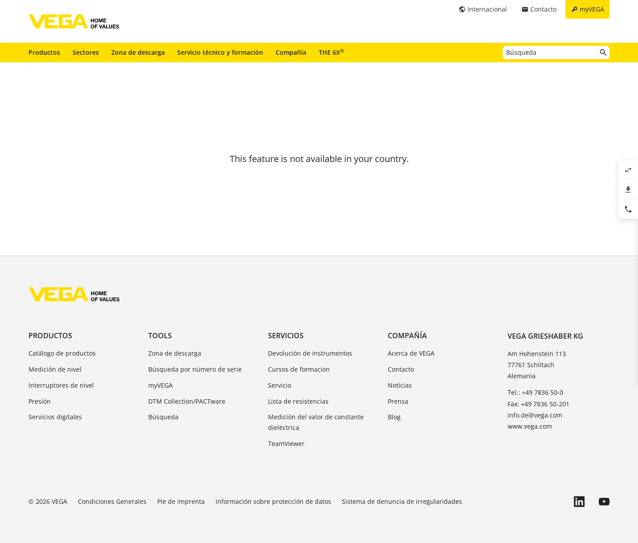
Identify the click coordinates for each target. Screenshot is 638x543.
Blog (394, 417)
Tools (160, 335)
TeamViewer (286, 443)
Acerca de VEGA (411, 353)
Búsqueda (163, 417)
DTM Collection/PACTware (186, 401)
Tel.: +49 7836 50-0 (535, 392)
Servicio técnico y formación (220, 52)
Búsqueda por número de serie (195, 369)
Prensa (398, 401)
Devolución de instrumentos (310, 353)
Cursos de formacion (299, 369)
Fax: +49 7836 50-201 (538, 404)
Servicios (286, 335)
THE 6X (331, 52)
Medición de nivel (54, 369)
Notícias (400, 385)
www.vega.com (530, 426)
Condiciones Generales (112, 501)
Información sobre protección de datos (273, 501)
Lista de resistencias (298, 401)
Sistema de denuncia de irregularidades (402, 501)
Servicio (279, 385)
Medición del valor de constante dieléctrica (316, 422)
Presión (39, 401)
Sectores (86, 52)
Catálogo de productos (62, 353)
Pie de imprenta (181, 501)
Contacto (401, 369)
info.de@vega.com (535, 415)
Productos (44, 52)
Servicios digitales (55, 417)
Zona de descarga (138, 52)
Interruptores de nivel (61, 385)
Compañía (291, 52)
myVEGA (160, 385)
